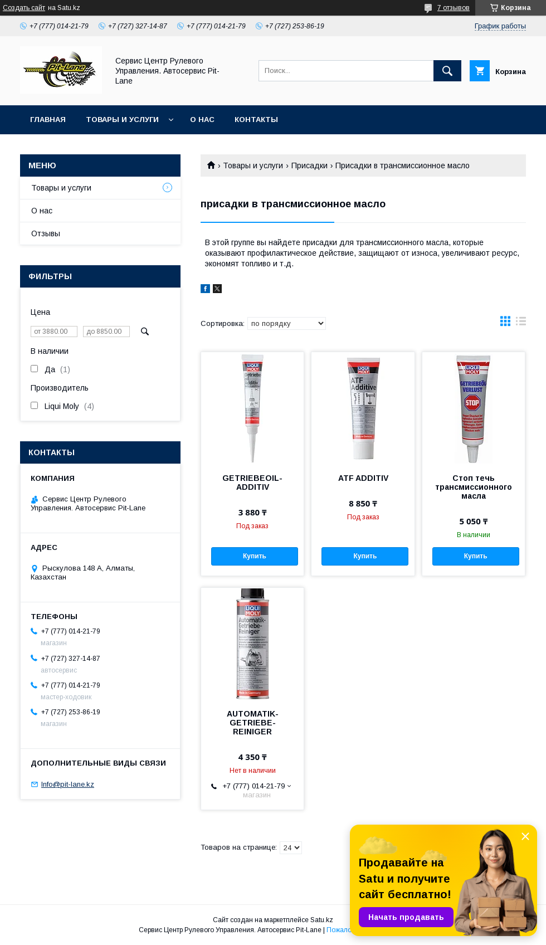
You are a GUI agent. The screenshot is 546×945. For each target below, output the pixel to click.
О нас (202, 119)
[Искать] (447, 70)
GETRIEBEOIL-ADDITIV (252, 482)
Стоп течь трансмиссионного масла (473, 487)
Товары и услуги (122, 119)
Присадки (309, 165)
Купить (254, 556)
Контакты (256, 119)
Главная (48, 119)
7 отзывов (453, 8)
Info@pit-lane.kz (67, 784)
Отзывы (45, 233)
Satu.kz (321, 920)
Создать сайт (24, 8)
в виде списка (521, 324)
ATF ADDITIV (363, 478)
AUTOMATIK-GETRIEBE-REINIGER (253, 722)
